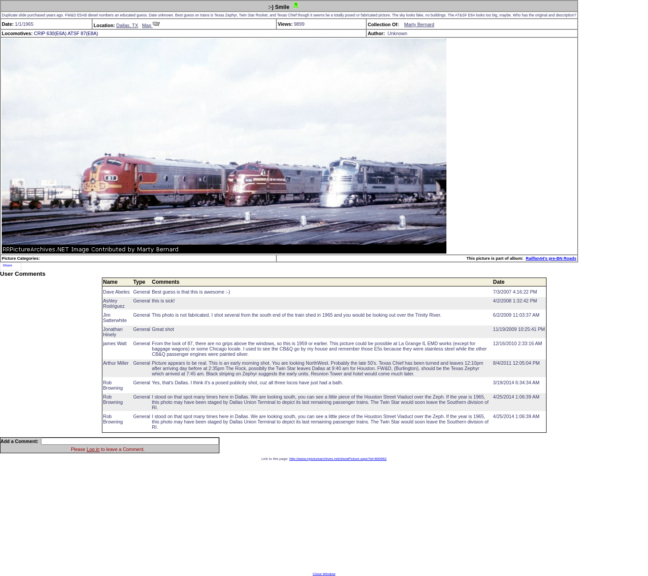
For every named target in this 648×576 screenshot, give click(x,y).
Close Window (323, 574)
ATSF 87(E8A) (83, 33)
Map (151, 25)
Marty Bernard (419, 24)
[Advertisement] (324, 516)
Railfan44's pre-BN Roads (551, 258)
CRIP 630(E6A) (50, 33)
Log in (93, 449)
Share (7, 265)
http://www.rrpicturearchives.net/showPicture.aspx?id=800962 (338, 459)
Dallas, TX (127, 25)
